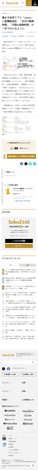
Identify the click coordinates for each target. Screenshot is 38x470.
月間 (27, 265)
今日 (10, 265)
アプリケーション (30, 36)
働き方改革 (5, 36)
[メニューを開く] (3, 3)
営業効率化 (21, 36)
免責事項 (10, 444)
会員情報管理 (12, 441)
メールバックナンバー (19, 236)
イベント (6, 391)
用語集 (5, 400)
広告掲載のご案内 (28, 374)
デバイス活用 (13, 36)
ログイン (18, 246)
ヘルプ (10, 436)
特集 (25, 391)
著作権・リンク (12, 438)
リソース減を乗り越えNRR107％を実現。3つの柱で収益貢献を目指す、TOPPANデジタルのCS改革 (20, 272)
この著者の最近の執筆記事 (21, 201)
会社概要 (10, 447)
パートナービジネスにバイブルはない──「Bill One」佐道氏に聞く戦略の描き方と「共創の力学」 (20, 324)
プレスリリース (11, 175)
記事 (25, 383)
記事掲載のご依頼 (10, 374)
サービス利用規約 (13, 450)
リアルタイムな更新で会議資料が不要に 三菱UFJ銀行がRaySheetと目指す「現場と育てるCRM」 (20, 309)
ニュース (6, 383)
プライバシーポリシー (14, 452)
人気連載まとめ (29, 400)
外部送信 (10, 455)
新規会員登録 (18, 241)
